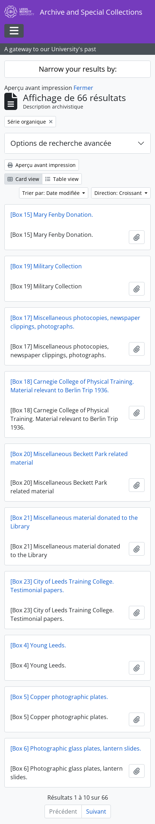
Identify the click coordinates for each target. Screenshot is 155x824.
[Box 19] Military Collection (46, 266)
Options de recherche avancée (60, 143)
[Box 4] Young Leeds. (38, 645)
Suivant (96, 811)
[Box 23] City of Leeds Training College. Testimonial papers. (62, 586)
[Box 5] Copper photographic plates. (59, 697)
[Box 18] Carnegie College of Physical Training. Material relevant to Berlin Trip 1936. (72, 386)
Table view (62, 179)
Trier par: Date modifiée (51, 193)
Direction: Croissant (118, 193)
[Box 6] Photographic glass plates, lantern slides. (75, 748)
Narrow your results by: (78, 69)
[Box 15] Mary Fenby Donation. (51, 215)
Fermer (83, 88)
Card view (23, 179)
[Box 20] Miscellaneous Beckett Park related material (69, 458)
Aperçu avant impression (42, 165)
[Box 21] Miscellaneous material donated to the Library (74, 522)
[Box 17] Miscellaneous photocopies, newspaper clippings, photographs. (75, 322)
